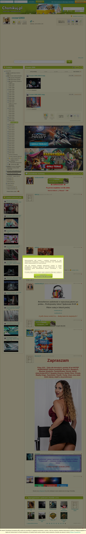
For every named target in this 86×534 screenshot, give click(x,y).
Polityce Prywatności (75, 532)
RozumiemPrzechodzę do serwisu (43, 275)
